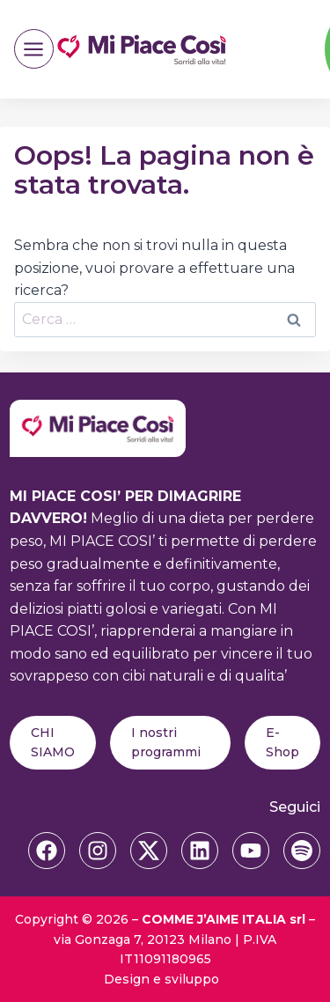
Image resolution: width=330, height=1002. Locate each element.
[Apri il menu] (34, 49)
